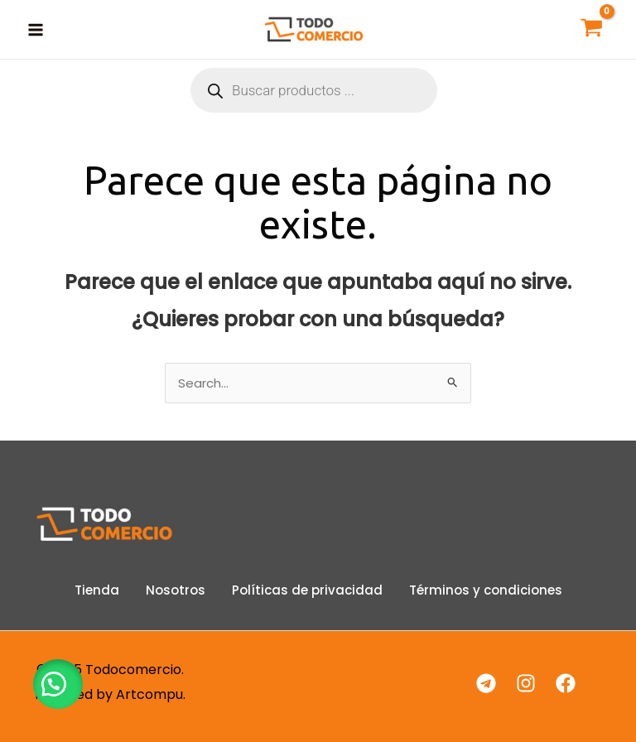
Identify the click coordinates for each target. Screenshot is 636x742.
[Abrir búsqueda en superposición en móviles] (314, 90)
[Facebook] (566, 683)
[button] (58, 684)
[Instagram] (526, 683)
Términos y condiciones (485, 590)
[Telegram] (486, 683)
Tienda (97, 590)
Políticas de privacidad (307, 590)
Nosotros (175, 590)
